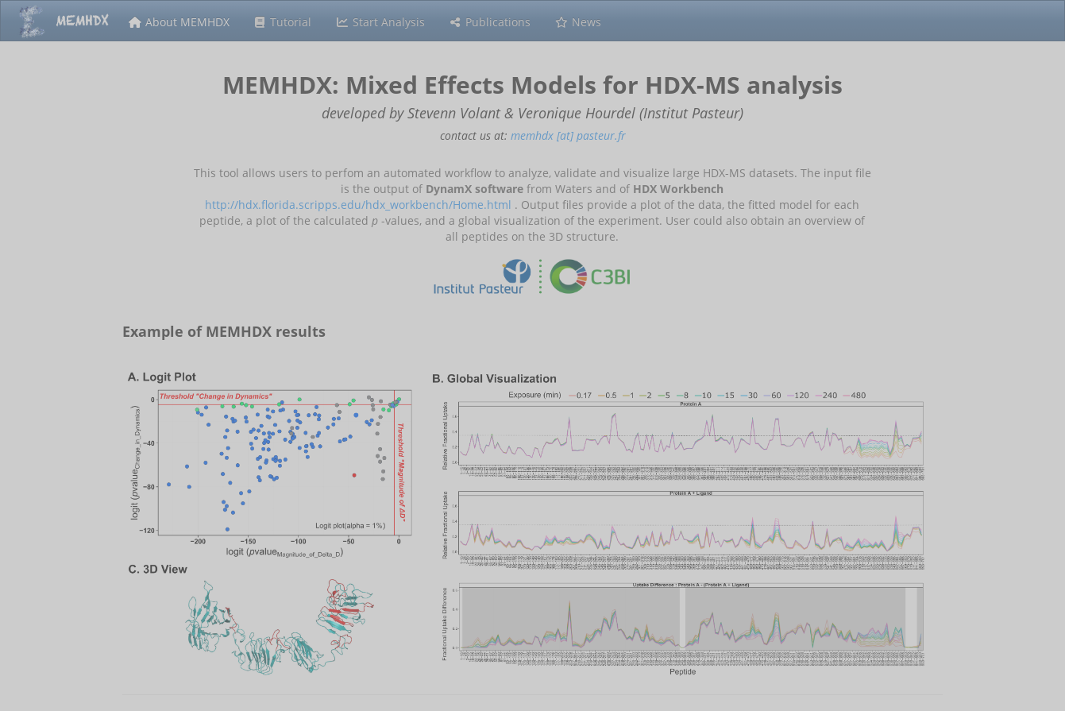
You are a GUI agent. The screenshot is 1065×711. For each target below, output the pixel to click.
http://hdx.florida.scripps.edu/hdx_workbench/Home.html (358, 204)
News (577, 21)
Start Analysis (380, 21)
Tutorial (282, 21)
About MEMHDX (179, 21)
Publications (490, 21)
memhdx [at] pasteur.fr (568, 135)
